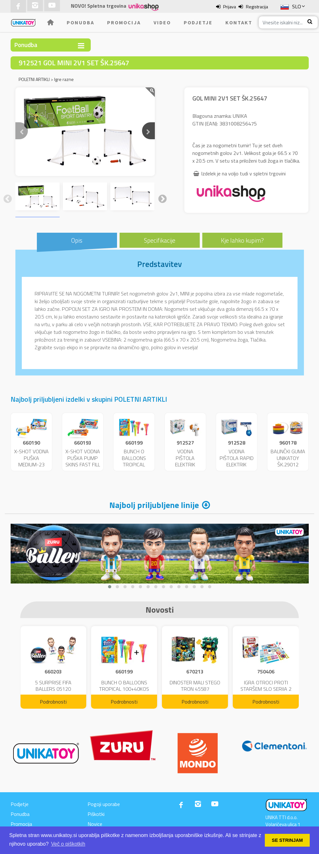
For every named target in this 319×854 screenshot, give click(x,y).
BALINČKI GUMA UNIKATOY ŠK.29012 (288, 458)
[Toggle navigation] (81, 46)
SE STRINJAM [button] (287, 840)
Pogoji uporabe (104, 804)
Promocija (124, 22)
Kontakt (238, 22)
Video (162, 22)
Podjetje (198, 22)
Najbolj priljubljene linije (154, 505)
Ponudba (80, 22)
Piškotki (96, 814)
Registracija (257, 6)
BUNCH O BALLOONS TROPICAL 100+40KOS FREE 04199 (134, 464)
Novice (95, 824)
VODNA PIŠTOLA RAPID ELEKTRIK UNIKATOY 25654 (237, 464)
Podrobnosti (53, 701)
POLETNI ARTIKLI (34, 79)
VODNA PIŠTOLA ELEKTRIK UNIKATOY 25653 (185, 464)
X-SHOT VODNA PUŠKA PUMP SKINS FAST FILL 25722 (82, 461)
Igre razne (64, 79)
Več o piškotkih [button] (68, 844)
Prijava (229, 6)
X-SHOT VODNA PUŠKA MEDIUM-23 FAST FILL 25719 (31, 464)
